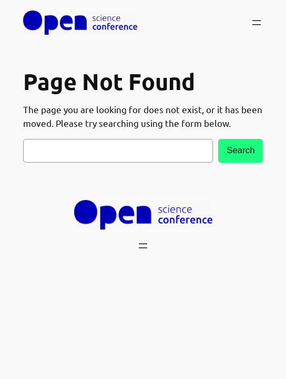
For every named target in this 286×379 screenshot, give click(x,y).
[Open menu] (256, 22)
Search (240, 150)
